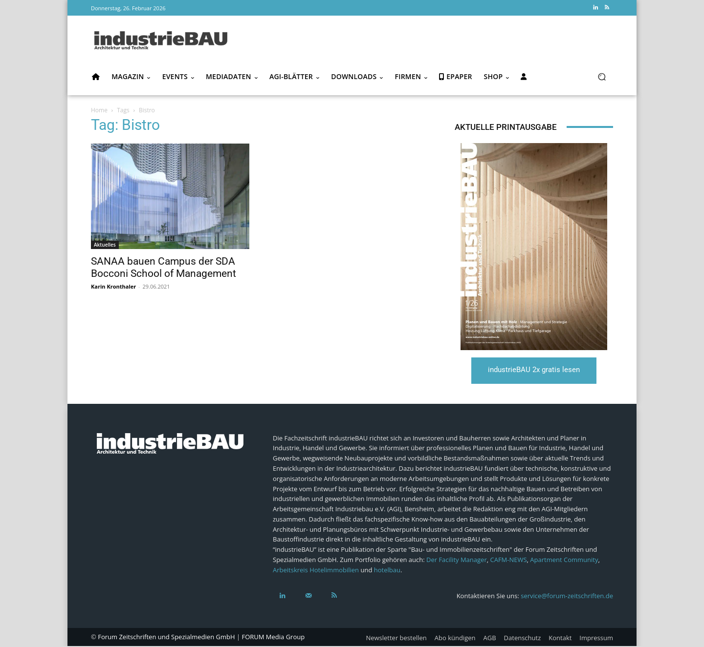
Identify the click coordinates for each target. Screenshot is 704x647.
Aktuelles (105, 244)
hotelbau (387, 570)
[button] (601, 76)
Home (99, 110)
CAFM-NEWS (508, 560)
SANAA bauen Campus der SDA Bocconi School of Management (163, 267)
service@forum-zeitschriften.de (567, 596)
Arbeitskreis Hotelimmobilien (316, 570)
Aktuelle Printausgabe (506, 127)
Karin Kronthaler (113, 286)
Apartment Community (564, 560)
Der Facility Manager (456, 560)
